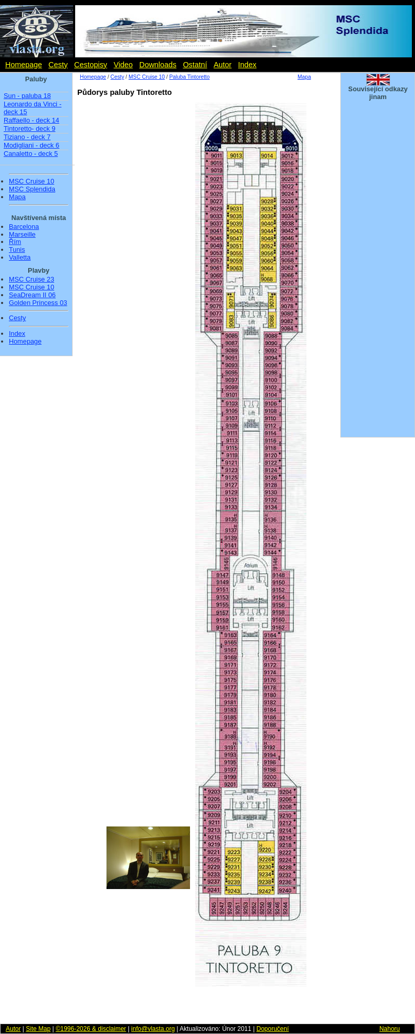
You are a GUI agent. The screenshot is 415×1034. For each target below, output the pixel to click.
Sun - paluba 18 (27, 96)
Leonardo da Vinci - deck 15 (33, 108)
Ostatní (195, 64)
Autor (222, 64)
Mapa (17, 197)
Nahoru (390, 1028)
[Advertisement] (205, 1008)
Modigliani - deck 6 (32, 145)
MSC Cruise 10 (31, 181)
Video (123, 64)
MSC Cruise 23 (31, 279)
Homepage (23, 64)
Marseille (22, 234)
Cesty (58, 64)
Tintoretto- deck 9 (29, 128)
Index (247, 64)
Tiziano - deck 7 (27, 137)
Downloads (157, 64)
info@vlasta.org (153, 1028)
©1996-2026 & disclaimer (91, 1028)
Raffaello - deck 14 (31, 120)
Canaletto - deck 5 (31, 153)
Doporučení (272, 1028)
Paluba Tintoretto (189, 77)
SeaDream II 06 (32, 295)
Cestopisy (90, 64)
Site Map (38, 1028)
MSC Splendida (32, 189)
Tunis (17, 249)
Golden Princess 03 (38, 303)
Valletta (20, 257)
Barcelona (24, 226)
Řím (15, 242)
